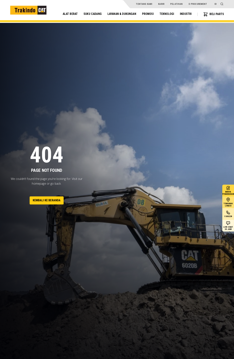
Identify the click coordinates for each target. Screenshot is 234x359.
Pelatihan (176, 4)
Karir (161, 4)
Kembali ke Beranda (47, 200)
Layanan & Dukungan (121, 14)
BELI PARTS (213, 14)
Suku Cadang (91, 14)
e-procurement (198, 4)
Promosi (147, 14)
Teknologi (166, 14)
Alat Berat (68, 14)
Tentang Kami (144, 4)
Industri (185, 14)
